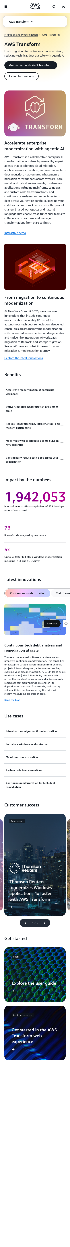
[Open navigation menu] (6, 6)
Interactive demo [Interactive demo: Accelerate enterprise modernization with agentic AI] (15, 233)
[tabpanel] (35, 656)
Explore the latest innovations (23, 358)
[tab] (27, 596)
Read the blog (12, 703)
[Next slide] (46, 926)
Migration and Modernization (21, 34)
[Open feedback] (66, 623)
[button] (21, 21)
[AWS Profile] (63, 6)
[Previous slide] (24, 926)
